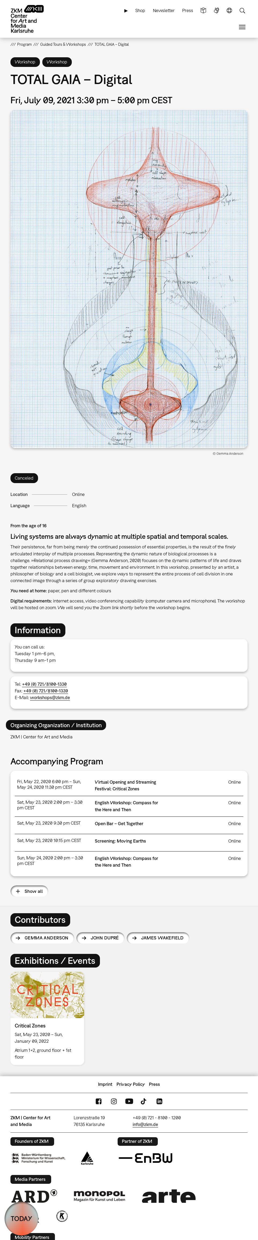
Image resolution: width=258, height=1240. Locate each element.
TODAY (21, 1218)
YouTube (129, 1101)
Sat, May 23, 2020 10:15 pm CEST (49, 840)
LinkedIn (159, 1101)
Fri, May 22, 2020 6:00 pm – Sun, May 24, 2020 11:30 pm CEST (49, 784)
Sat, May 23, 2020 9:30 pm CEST (49, 823)
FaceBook (98, 1101)
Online (78, 494)
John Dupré (105, 938)
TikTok (144, 1101)
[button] (129, 279)
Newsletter (164, 10)
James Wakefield (162, 938)
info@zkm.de (145, 1124)
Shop (140, 10)
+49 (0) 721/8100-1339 (45, 690)
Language (229, 11)
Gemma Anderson (47, 938)
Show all (34, 891)
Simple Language (203, 11)
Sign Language (216, 11)
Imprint (105, 1084)
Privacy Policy (131, 1084)
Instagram (114, 1101)
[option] (49, 1018)
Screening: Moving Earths (120, 841)
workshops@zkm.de (50, 697)
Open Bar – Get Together (119, 823)
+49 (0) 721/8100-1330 (44, 684)
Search (242, 11)
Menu (242, 27)
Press (187, 10)
